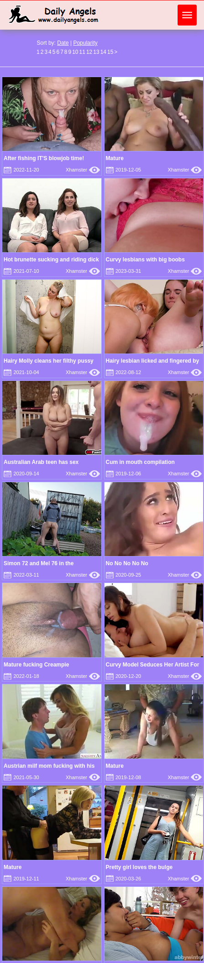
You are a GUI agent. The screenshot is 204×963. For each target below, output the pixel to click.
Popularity (85, 43)
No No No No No (127, 563)
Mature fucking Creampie (36, 664)
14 (103, 52)
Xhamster (83, 169)
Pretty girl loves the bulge (139, 867)
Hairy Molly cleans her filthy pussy (49, 361)
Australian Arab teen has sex (41, 462)
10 (75, 52)
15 (110, 52)
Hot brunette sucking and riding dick (51, 259)
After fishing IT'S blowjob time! (44, 158)
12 (89, 52)
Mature (115, 158)
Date (62, 43)
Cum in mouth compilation (140, 462)
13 (96, 52)
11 (82, 52)
